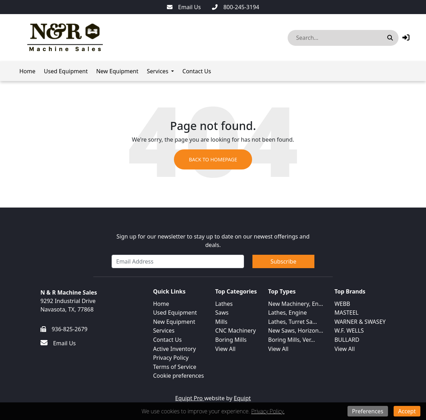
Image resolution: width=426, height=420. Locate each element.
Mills (221, 322)
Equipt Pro (189, 398)
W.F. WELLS (349, 330)
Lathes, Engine (287, 312)
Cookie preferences (178, 375)
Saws (221, 312)
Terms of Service (174, 367)
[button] (405, 37)
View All (225, 349)
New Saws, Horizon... (295, 330)
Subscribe (283, 261)
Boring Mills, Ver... (291, 340)
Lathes (224, 304)
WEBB (342, 304)
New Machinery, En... (295, 304)
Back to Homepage (213, 159)
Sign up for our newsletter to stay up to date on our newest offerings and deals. (213, 241)
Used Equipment (66, 71)
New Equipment (117, 71)
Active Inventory (174, 349)
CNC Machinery (235, 330)
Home (27, 71)
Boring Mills (230, 340)
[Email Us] (184, 7)
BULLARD (346, 340)
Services (157, 71)
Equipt (242, 398)
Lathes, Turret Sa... (292, 322)
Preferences (367, 411)
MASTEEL (346, 312)
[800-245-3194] (235, 7)
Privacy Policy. (267, 411)
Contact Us (196, 71)
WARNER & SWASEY (360, 322)
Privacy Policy (171, 358)
